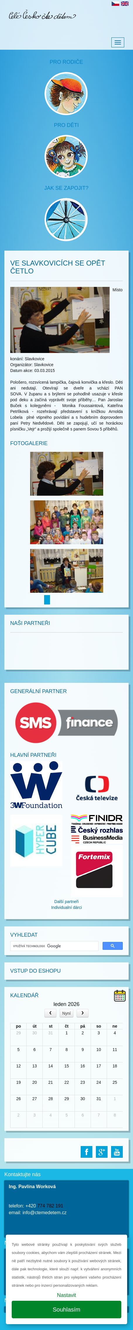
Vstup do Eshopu (35, 971)
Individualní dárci (66, 907)
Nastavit (66, 1295)
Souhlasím (66, 1309)
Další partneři (66, 901)
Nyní (66, 1013)
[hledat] (53, 946)
